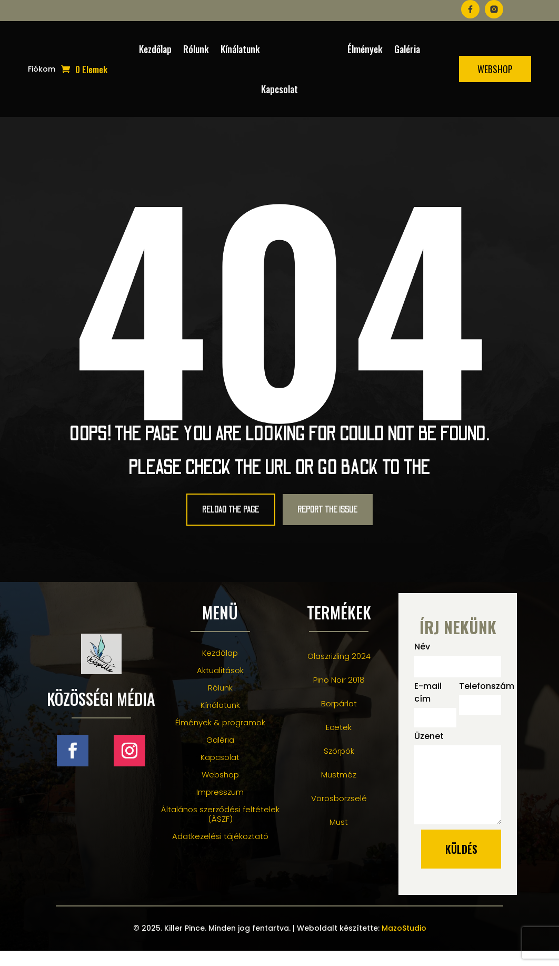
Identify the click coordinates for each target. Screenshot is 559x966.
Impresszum (220, 806)
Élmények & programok (220, 737)
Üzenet (429, 751)
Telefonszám (480, 701)
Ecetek (339, 741)
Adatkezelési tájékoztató (220, 850)
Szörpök (339, 765)
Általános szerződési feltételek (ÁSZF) (220, 829)
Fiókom (41, 69)
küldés (461, 864)
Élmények (365, 49)
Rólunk (196, 49)
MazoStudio (404, 943)
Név (422, 662)
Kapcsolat (279, 89)
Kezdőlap (155, 49)
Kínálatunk (240, 49)
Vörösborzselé (339, 813)
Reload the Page (212, 517)
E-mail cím (428, 707)
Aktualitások (220, 685)
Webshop (495, 69)
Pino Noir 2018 (339, 694)
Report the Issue (347, 517)
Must (339, 836)
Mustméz (338, 789)
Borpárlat (339, 718)
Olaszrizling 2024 (339, 670)
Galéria (407, 49)
